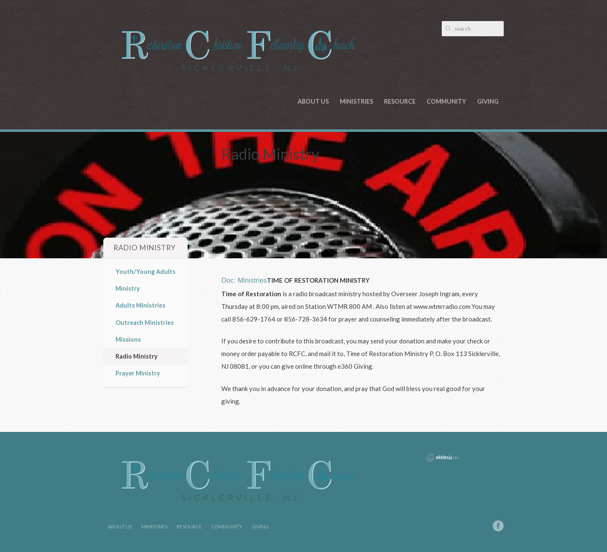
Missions (128, 339)
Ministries (356, 101)
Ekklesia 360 (442, 457)
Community (446, 101)
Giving (488, 101)
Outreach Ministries (144, 322)
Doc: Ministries (244, 280)
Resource (400, 101)
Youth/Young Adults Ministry (145, 280)
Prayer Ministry (137, 373)
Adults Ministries (140, 305)
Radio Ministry (136, 356)
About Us (313, 101)
